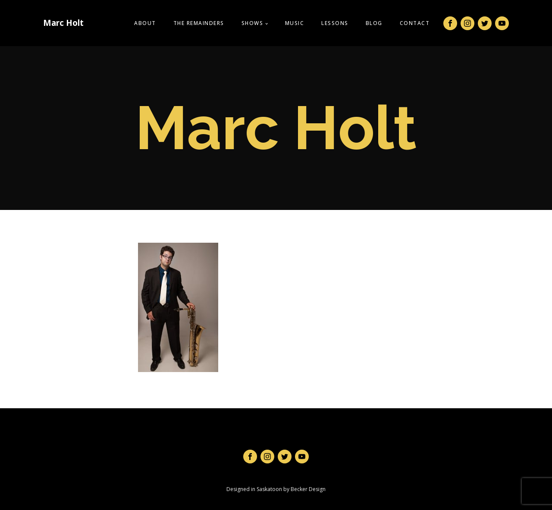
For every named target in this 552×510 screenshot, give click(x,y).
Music (294, 23)
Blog (374, 23)
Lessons (334, 23)
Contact (415, 23)
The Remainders (198, 23)
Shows (252, 23)
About (145, 23)
